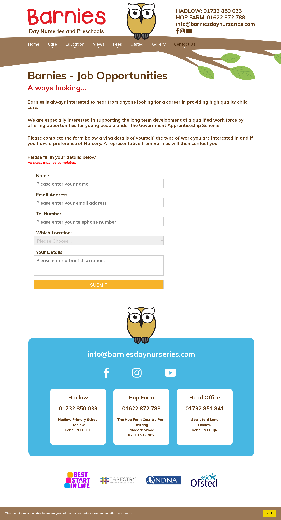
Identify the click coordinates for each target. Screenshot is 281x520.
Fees (117, 44)
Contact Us (184, 44)
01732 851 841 (204, 408)
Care (52, 44)
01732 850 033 (223, 11)
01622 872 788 (226, 17)
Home (33, 44)
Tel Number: (49, 213)
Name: (43, 175)
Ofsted (137, 44)
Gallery (159, 44)
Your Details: (49, 252)
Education (75, 44)
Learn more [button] (124, 513)
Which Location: (54, 232)
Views (98, 44)
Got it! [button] (269, 513)
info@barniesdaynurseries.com (215, 23)
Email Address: (52, 194)
